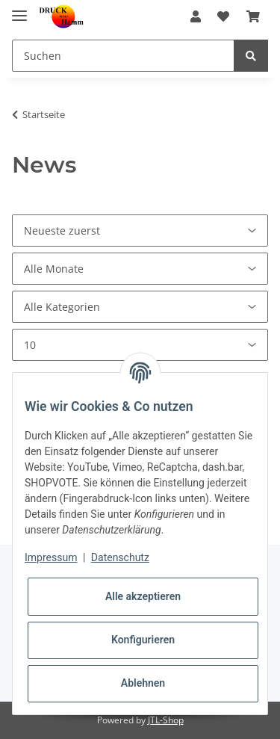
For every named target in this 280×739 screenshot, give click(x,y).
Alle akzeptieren (143, 596)
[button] (195, 16)
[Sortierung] (140, 230)
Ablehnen (143, 683)
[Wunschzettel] (223, 16)
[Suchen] (123, 56)
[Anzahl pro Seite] (140, 345)
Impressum (51, 557)
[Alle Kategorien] (140, 307)
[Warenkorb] (253, 16)
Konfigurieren (143, 640)
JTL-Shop (166, 720)
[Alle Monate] (140, 269)
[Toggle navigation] (19, 9)
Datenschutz (120, 557)
